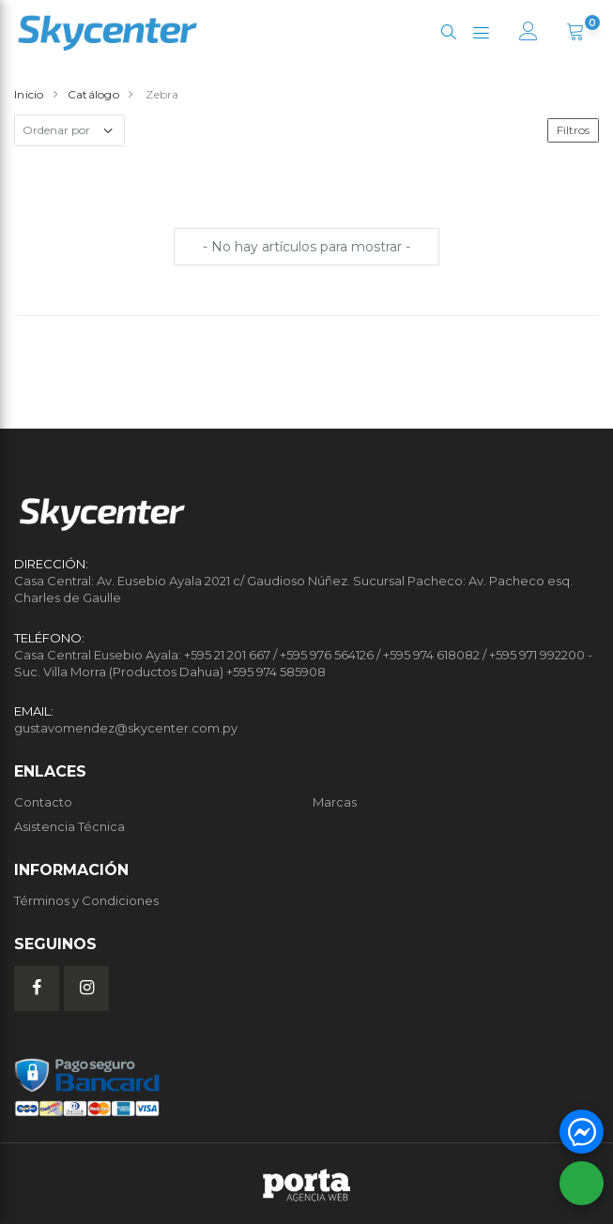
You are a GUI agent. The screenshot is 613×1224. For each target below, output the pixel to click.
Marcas (335, 801)
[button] (448, 32)
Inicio (29, 94)
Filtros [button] (573, 130)
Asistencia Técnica (69, 826)
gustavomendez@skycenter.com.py (126, 727)
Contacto (43, 801)
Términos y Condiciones (86, 900)
